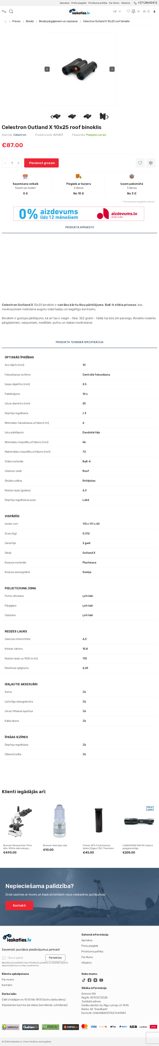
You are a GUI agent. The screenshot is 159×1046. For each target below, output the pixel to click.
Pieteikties (55, 957)
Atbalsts (125, 3)
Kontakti (19, 905)
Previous (47, 69)
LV (115, 11)
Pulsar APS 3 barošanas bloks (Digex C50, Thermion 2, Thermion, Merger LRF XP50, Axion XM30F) (98, 849)
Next (112, 69)
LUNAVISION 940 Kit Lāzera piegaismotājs (138, 847)
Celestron (19, 135)
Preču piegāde (79, 3)
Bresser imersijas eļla (55, 845)
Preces (16, 21)
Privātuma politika (97, 3)
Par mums (8, 979)
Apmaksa (65, 3)
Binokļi (30, 21)
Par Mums (114, 3)
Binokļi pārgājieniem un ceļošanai (58, 21)
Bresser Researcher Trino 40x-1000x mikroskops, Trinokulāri (17, 848)
